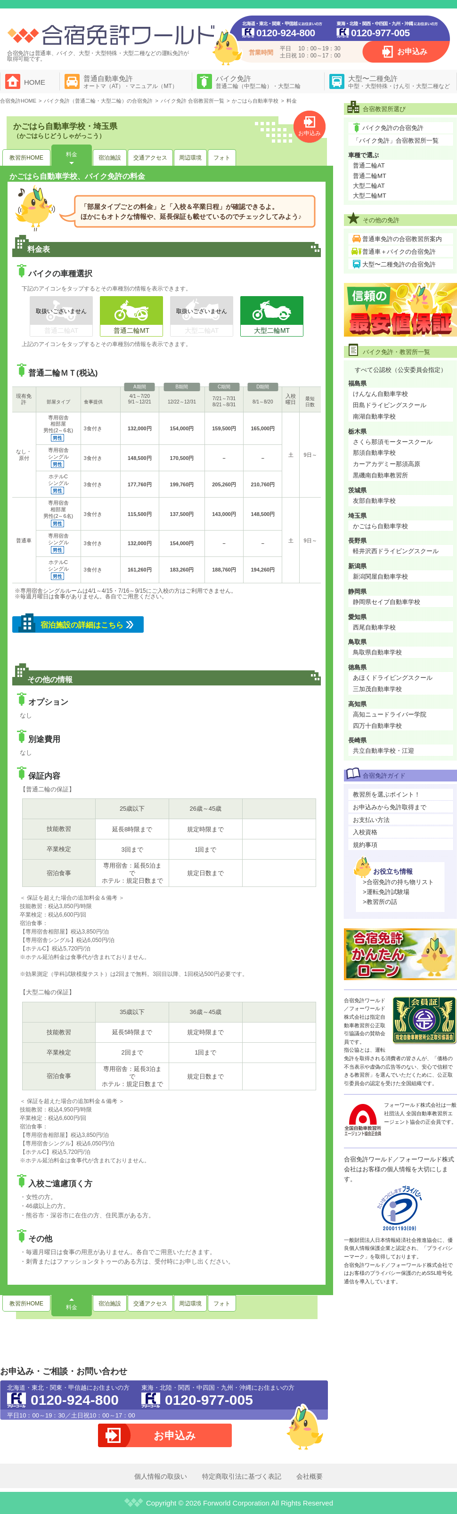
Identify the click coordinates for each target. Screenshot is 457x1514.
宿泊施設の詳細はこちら (82, 625)
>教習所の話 (380, 901)
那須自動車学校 (374, 452)
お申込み (412, 52)
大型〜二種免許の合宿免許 (399, 264)
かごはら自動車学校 (380, 526)
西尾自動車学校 (374, 627)
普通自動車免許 (130, 81)
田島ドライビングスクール (389, 405)
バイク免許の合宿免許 (393, 127)
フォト (221, 157)
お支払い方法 (371, 819)
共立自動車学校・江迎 (383, 750)
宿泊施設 (109, 157)
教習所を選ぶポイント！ (386, 794)
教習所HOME (26, 157)
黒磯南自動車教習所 (380, 475)
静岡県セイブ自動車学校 (386, 601)
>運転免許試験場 (386, 891)
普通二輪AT (369, 165)
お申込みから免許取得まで (389, 807)
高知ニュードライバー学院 (389, 714)
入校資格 (365, 832)
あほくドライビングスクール (393, 677)
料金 (71, 154)
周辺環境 (190, 157)
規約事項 (365, 844)
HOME (34, 82)
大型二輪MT (369, 195)
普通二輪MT (369, 175)
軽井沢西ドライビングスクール (396, 551)
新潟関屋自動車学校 (380, 576)
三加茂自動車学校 (377, 689)
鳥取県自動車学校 (377, 652)
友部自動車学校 (374, 500)
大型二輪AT (369, 185)
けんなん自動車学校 (380, 393)
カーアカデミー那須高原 (386, 463)
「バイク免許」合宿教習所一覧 (396, 140)
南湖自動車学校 (374, 416)
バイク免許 (258, 81)
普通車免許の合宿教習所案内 (402, 238)
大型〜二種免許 (399, 81)
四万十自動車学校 (377, 725)
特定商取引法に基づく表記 (241, 1476)
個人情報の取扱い (160, 1476)
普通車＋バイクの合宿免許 (399, 251)
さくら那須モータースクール (393, 441)
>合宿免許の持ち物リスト (398, 882)
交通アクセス (150, 157)
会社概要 (309, 1476)
